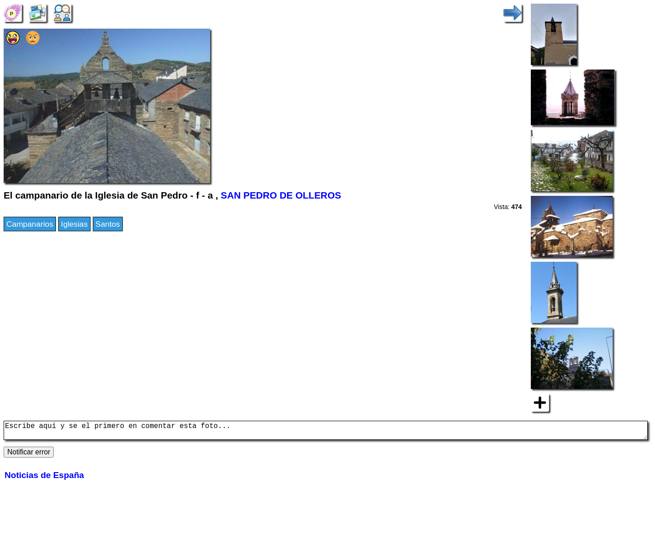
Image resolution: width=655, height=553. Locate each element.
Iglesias (74, 224)
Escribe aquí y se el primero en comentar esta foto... (326, 432)
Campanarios (29, 224)
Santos (108, 224)
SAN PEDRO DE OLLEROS (281, 195)
